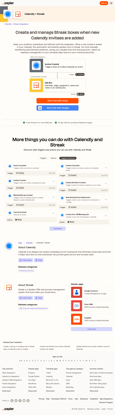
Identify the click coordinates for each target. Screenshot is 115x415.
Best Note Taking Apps (98, 383)
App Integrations (106, 399)
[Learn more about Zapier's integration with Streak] (9, 287)
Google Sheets (33, 376)
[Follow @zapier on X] (20, 400)
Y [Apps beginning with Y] (92, 361)
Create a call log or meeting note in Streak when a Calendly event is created (18, 347)
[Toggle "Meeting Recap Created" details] (31, 197)
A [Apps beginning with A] (24, 361)
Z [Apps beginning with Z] (95, 361)
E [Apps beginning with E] (35, 361)
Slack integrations (8, 373)
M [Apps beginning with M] (57, 361)
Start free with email (57, 100)
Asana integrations (9, 387)
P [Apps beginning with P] (66, 361)
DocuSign (32, 380)
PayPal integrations (9, 383)
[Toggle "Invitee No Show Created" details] (84, 184)
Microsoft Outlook (52, 383)
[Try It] (31, 173)
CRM (67, 383)
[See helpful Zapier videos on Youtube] (24, 400)
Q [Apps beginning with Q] (69, 361)
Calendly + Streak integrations (16, 24)
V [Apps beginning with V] (83, 361)
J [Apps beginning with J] (48, 361)
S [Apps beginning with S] (74, 361)
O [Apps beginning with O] (63, 361)
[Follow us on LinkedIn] (16, 400)
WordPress (32, 383)
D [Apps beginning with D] (32, 361)
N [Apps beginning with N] (60, 361)
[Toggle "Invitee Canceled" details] (84, 168)
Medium (49, 387)
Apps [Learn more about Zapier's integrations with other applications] (20, 243)
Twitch (48, 373)
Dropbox (31, 373)
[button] (57, 108)
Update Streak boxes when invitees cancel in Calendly (93, 347)
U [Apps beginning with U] (80, 361)
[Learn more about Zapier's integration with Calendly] (9, 246)
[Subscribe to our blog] (28, 400)
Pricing (41, 399)
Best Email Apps (95, 376)
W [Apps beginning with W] (86, 361)
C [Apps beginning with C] (29, 361)
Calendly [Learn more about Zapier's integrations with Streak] (29, 243)
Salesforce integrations (10, 376)
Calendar (69, 376)
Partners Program (106, 402)
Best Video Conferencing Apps (101, 373)
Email (68, 380)
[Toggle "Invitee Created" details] (31, 181)
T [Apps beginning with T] (77, 361)
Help (38, 260)
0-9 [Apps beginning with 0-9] (20, 361)
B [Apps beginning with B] (27, 361)
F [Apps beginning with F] (38, 361)
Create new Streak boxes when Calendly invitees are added (55, 347)
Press (70, 399)
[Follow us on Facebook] (12, 400)
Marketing (69, 387)
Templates (94, 399)
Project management (73, 373)
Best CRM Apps (95, 380)
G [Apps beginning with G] (41, 361)
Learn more (25, 260)
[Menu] (111, 3)
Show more (6, 391)
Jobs (76, 399)
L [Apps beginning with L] (54, 361)
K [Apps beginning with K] (51, 361)
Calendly (49, 376)
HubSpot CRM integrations (12, 380)
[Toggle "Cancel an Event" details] (31, 213)
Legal (103, 409)
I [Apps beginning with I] (46, 361)
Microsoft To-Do (52, 380)
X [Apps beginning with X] (89, 361)
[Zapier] (8, 3)
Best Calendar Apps (97, 387)
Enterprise (84, 399)
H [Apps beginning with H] (44, 361)
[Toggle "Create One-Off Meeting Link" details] (84, 215)
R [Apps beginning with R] (71, 361)
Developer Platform (58, 399)
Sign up (104, 3)
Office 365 (32, 387)
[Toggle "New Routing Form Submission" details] (84, 199)
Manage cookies (93, 409)
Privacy (110, 409)
